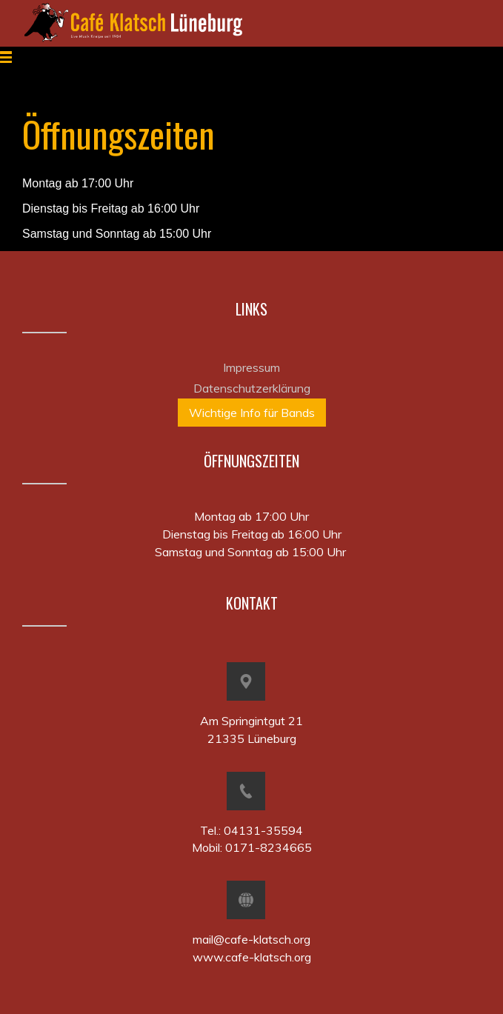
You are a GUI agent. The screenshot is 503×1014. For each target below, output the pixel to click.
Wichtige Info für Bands (252, 412)
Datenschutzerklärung (251, 388)
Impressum (251, 367)
